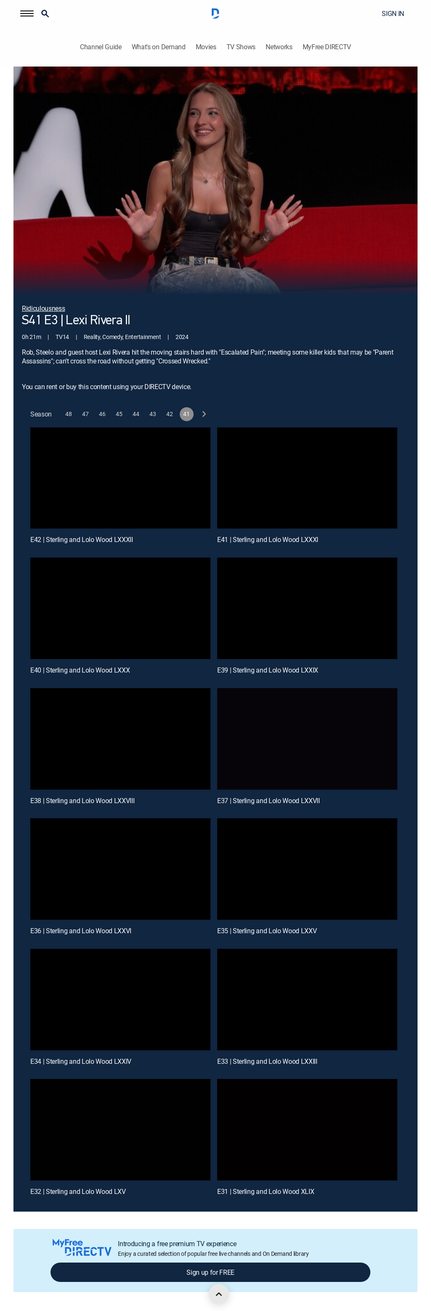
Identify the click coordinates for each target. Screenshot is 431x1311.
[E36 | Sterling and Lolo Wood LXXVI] (120, 869)
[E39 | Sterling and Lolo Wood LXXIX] (307, 608)
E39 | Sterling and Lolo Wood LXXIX (267, 670)
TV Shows (240, 47)
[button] (27, 13)
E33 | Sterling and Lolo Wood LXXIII (267, 1061)
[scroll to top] (218, 1294)
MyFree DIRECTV (327, 47)
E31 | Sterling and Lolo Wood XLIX (265, 1191)
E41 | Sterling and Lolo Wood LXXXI (267, 539)
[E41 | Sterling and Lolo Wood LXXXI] (307, 478)
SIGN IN (393, 13)
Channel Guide (101, 47)
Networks (279, 47)
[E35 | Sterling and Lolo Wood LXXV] (307, 869)
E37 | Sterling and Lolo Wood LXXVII (268, 800)
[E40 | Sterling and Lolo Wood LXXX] (120, 608)
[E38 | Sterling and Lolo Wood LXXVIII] (120, 739)
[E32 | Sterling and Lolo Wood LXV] (120, 1129)
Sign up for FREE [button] (210, 1272)
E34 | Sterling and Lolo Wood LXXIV (80, 1061)
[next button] (203, 414)
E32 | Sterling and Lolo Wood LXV (78, 1191)
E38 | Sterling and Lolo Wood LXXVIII (82, 800)
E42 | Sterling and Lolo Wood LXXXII (81, 539)
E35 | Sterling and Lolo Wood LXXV (267, 930)
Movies (206, 47)
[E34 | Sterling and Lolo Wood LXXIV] (120, 999)
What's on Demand (159, 47)
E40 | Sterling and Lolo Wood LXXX (80, 670)
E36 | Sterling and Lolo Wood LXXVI (80, 930)
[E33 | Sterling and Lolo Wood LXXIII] (307, 999)
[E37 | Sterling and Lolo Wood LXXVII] (307, 739)
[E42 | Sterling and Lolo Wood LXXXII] (120, 478)
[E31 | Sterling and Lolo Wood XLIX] (307, 1129)
